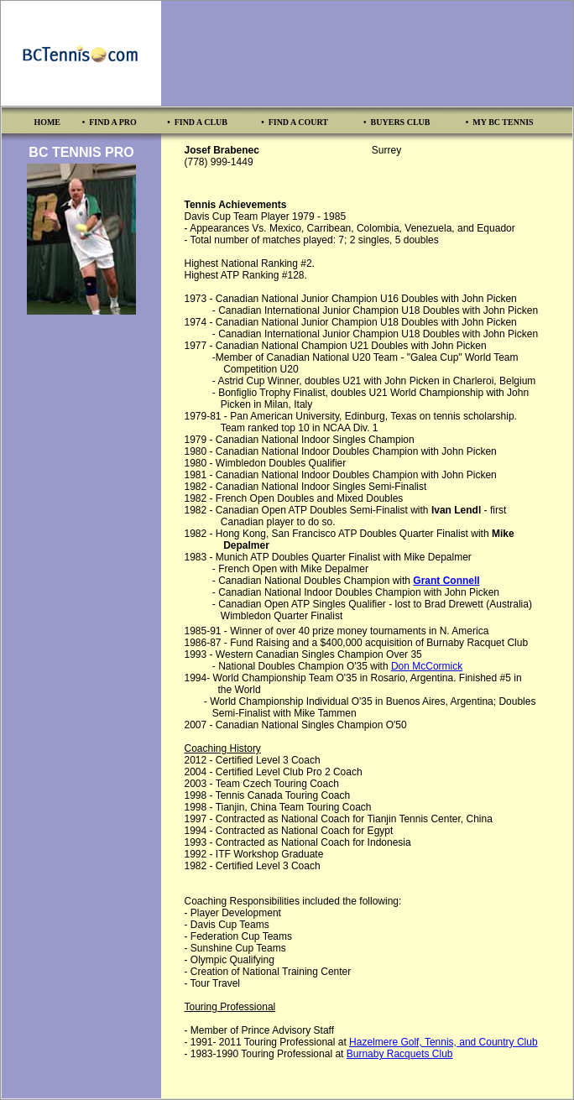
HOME (47, 122)
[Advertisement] (367, 53)
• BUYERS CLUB (396, 122)
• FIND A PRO (109, 122)
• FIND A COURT (294, 122)
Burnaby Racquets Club (400, 1054)
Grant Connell (446, 580)
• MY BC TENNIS (500, 122)
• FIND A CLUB (197, 122)
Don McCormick (426, 666)
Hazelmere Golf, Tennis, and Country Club (443, 1042)
